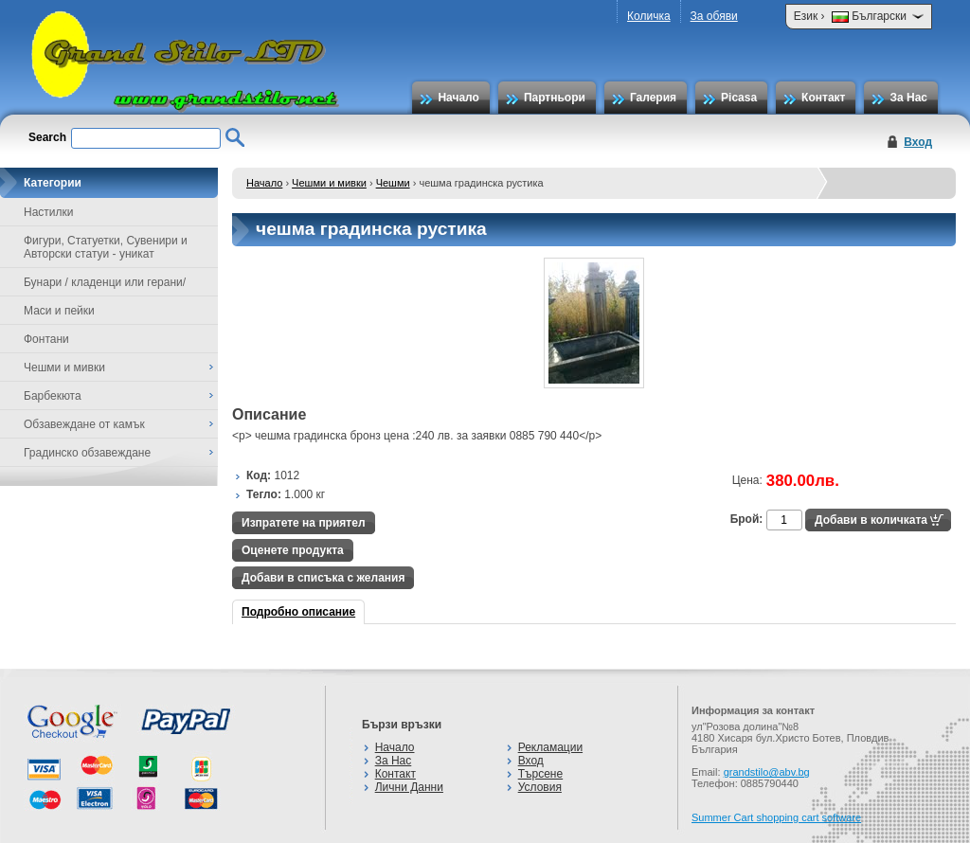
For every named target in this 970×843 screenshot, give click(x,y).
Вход (918, 142)
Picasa (739, 97)
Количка (649, 16)
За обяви (714, 16)
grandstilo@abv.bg (767, 772)
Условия (540, 787)
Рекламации (550, 747)
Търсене (540, 773)
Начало (458, 97)
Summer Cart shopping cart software (776, 817)
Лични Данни (409, 787)
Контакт (823, 97)
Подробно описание (298, 612)
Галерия (653, 97)
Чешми (393, 182)
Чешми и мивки (329, 182)
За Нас (908, 97)
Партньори (554, 97)
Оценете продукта (293, 550)
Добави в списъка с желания (323, 577)
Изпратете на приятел (304, 522)
